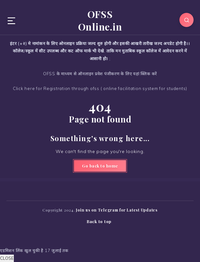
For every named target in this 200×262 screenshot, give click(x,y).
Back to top (99, 221)
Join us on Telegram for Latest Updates (117, 209)
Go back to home (100, 165)
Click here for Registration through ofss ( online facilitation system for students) (100, 88)
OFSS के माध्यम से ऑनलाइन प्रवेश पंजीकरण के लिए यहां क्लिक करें (100, 73)
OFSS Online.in (100, 20)
